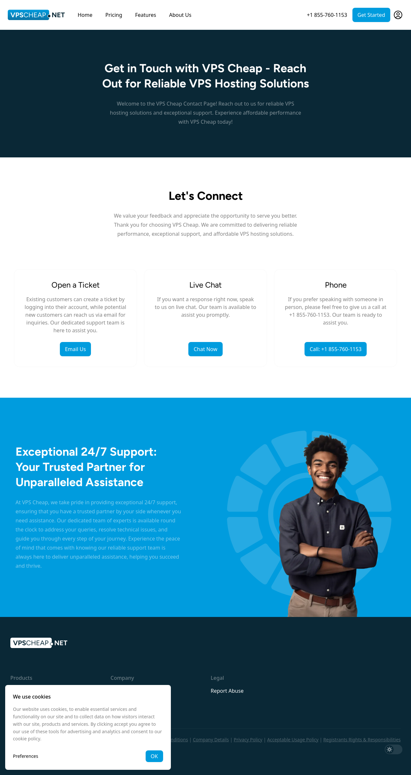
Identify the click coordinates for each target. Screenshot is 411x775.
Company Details (211, 739)
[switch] (394, 749)
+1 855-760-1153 (327, 14)
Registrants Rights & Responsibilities (362, 739)
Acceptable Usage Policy (293, 739)
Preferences (25, 756)
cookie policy (26, 738)
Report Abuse (227, 690)
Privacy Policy (248, 739)
